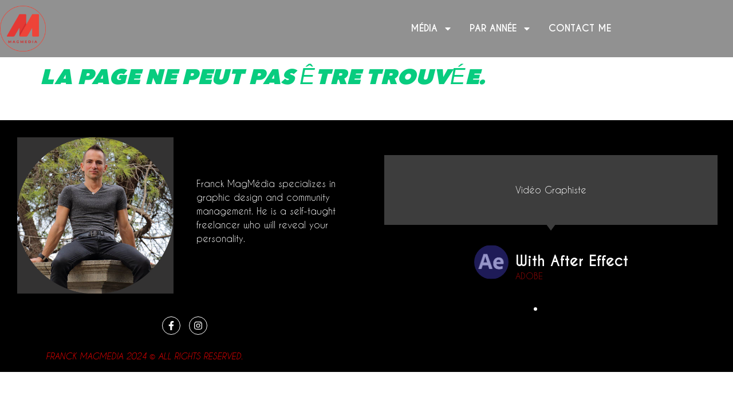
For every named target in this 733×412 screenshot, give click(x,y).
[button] (536, 309)
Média (431, 28)
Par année (500, 28)
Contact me (580, 28)
